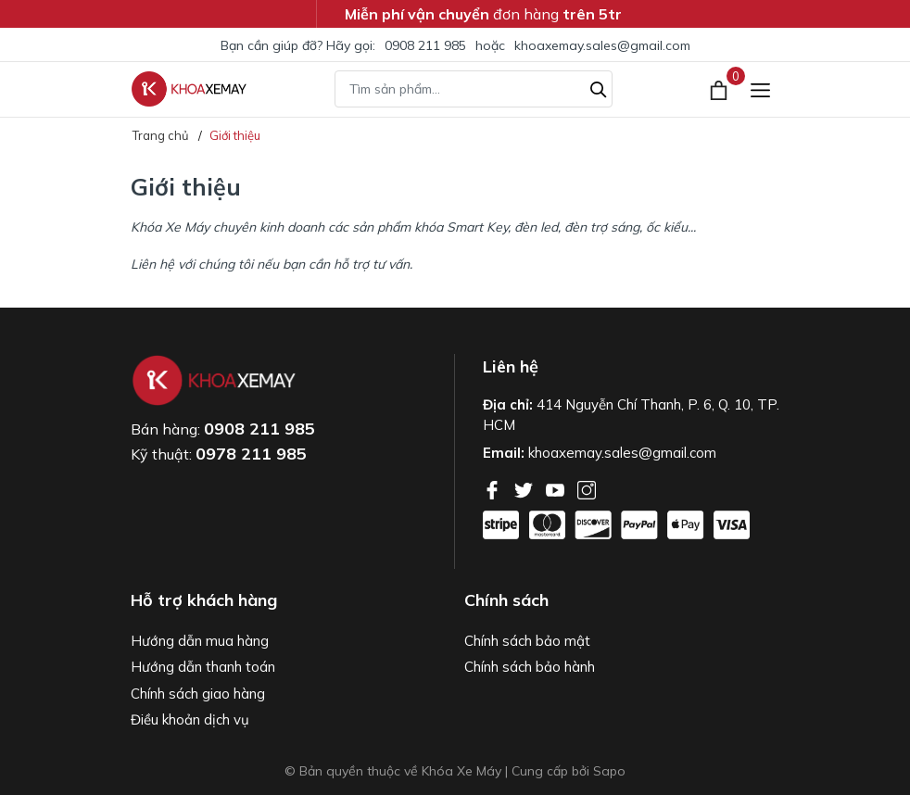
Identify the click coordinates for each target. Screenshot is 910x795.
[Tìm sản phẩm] (474, 88)
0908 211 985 (425, 45)
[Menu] (760, 89)
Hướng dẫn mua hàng (200, 641)
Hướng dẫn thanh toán (203, 666)
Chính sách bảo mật (527, 641)
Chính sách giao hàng (198, 693)
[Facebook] (494, 488)
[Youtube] (557, 488)
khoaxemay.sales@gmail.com (602, 45)
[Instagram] (586, 488)
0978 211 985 (251, 453)
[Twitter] (525, 488)
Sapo (609, 771)
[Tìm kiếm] (598, 87)
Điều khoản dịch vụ (190, 719)
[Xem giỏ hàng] (720, 89)
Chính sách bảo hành (529, 666)
